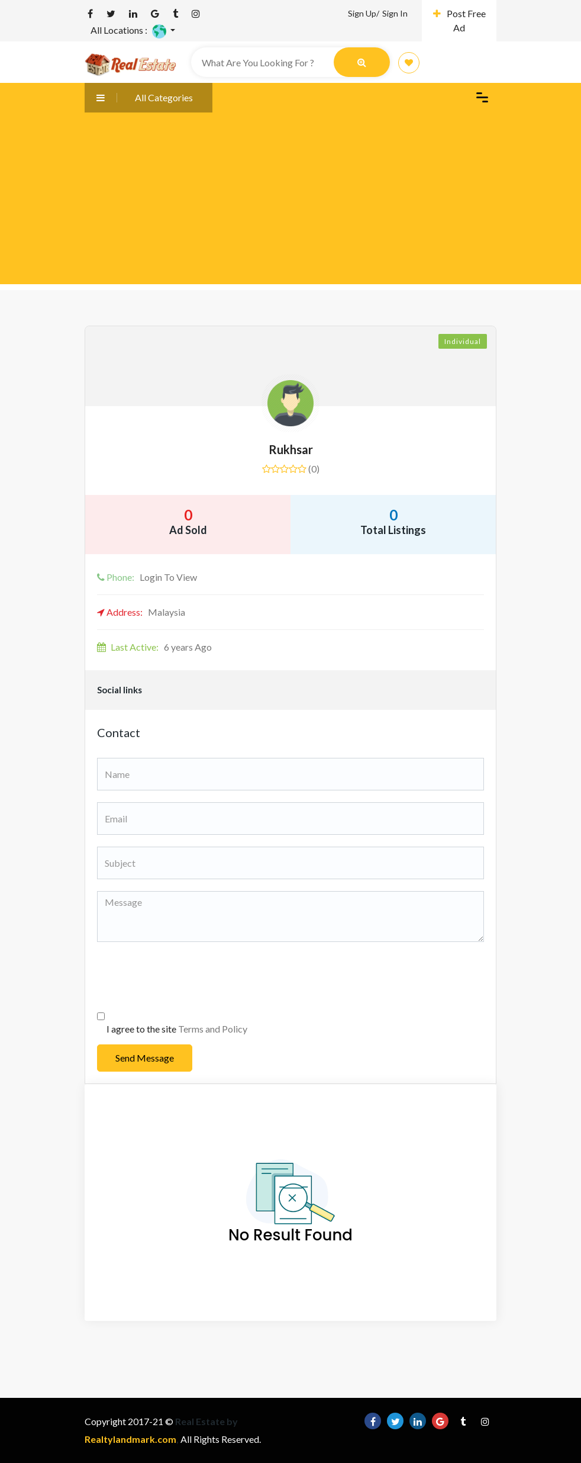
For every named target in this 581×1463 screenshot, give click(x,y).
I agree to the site (176, 1028)
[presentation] (187, 977)
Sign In (395, 13)
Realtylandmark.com (130, 1439)
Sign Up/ (363, 13)
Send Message (144, 1057)
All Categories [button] (139, 97)
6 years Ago (154, 646)
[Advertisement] (290, 201)
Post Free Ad (459, 20)
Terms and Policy (212, 1028)
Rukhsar (291, 449)
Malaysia (141, 612)
